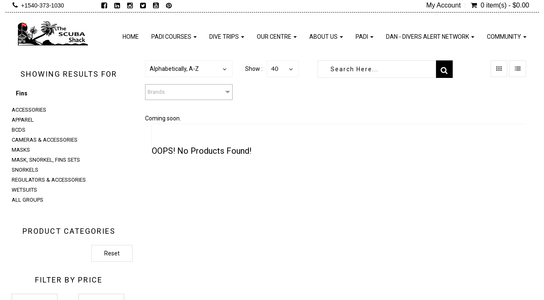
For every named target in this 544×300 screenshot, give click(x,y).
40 (274, 68)
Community (506, 36)
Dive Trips (226, 36)
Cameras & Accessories (45, 140)
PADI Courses (174, 36)
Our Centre (277, 36)
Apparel (23, 120)
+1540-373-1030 (42, 5)
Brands (156, 92)
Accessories (29, 110)
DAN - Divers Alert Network (430, 36)
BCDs (18, 130)
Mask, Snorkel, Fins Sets (46, 160)
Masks (21, 150)
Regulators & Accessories (49, 180)
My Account (443, 5)
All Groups (27, 200)
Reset (112, 253)
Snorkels (25, 170)
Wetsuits (24, 190)
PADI (365, 36)
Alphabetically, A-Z (174, 68)
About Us (326, 36)
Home (131, 36)
